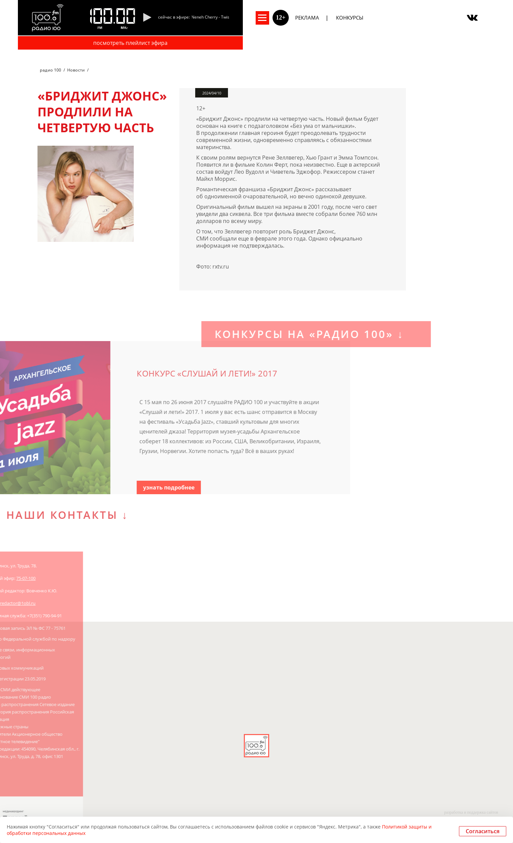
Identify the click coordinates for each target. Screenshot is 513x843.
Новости (76, 70)
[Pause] (147, 17)
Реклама (307, 17)
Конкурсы (349, 17)
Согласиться (482, 831)
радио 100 (50, 70)
